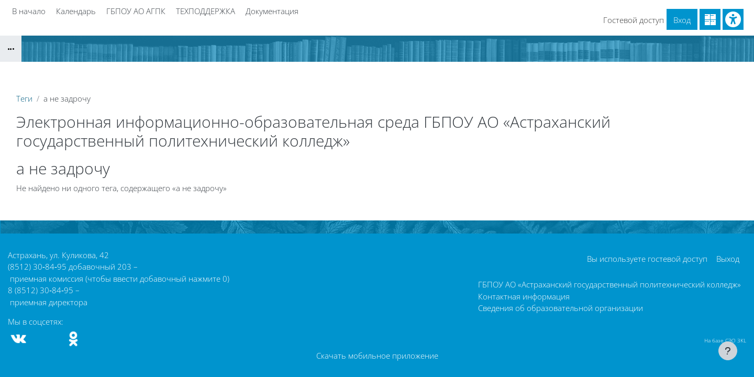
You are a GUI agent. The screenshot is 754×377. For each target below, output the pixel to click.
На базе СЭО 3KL (725, 340)
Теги (24, 98)
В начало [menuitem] (29, 11)
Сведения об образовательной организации (560, 308)
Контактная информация (524, 296)
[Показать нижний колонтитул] (727, 350)
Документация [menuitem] (272, 11)
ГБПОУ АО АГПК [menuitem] (135, 11)
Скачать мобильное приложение (377, 355)
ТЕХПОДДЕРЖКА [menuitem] (205, 11)
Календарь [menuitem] (76, 11)
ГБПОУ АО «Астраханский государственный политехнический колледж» (609, 284)
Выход (727, 258)
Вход (682, 20)
